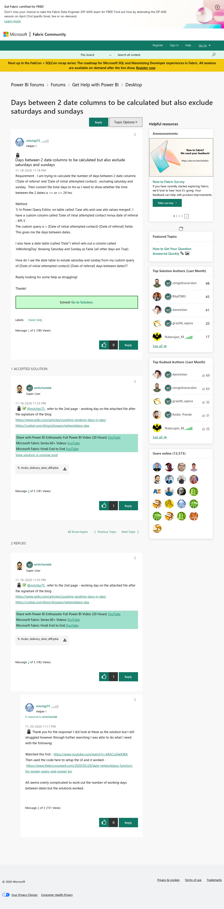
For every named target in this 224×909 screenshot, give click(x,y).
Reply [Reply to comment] (128, 506)
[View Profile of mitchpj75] (33, 140)
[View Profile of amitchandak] (42, 387)
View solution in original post (37, 455)
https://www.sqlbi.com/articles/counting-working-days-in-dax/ (61, 420)
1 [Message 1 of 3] (28, 330)
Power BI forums (27, 84)
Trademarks (214, 880)
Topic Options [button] (124, 122)
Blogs (152, 34)
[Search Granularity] (96, 55)
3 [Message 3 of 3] (38, 808)
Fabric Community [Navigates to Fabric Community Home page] (49, 34)
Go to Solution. (82, 302)
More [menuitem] (166, 34)
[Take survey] (167, 203)
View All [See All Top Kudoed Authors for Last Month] (160, 437)
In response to (41, 716)
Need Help (35, 319)
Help (188, 45)
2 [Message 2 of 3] (28, 491)
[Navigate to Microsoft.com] (15, 34)
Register (158, 45)
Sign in (174, 45)
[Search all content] (167, 55)
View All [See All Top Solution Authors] (160, 346)
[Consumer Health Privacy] (57, 895)
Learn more (12, 21)
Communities (132, 34)
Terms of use (193, 880)
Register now (145, 68)
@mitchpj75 (36, 408)
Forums (75, 34)
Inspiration (95, 34)
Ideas (113, 34)
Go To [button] (203, 45)
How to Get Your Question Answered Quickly (172, 251)
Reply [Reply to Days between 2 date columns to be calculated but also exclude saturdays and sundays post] (128, 345)
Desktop (133, 84)
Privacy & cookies (168, 880)
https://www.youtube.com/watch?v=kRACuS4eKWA (91, 754)
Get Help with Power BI (95, 84)
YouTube (114, 437)
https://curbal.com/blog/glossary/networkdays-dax (52, 425)
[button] (98, 122)
